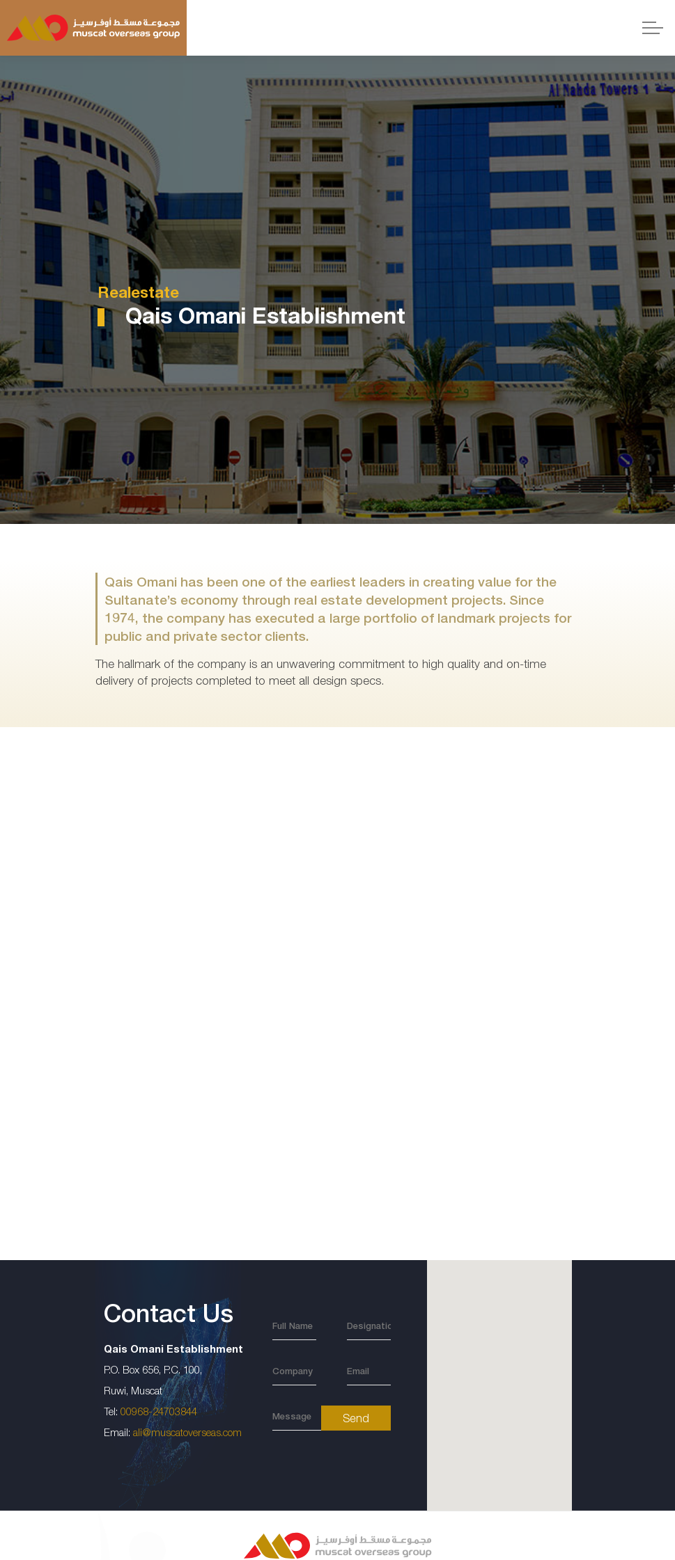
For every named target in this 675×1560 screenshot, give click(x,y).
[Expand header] (652, 28)
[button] (499, 1373)
